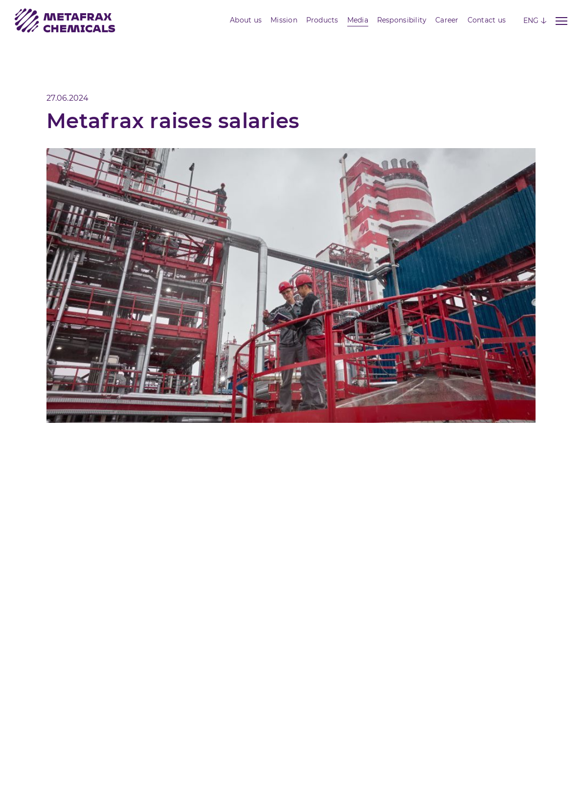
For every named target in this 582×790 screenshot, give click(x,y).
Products (322, 20)
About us (246, 20)
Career (447, 20)
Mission (283, 20)
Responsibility (402, 20)
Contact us (487, 20)
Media (357, 20)
